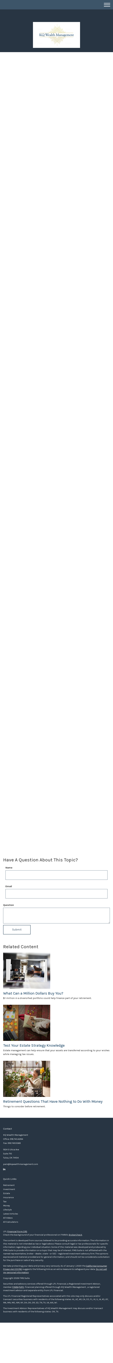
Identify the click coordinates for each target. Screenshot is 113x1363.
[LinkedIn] (4, 1169)
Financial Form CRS (17, 1231)
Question (8, 904)
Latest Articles (10, 1213)
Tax (4, 1201)
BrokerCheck (75, 1234)
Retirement (9, 1185)
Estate (6, 1193)
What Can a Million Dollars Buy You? (33, 993)
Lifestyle (7, 1209)
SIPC (21, 1287)
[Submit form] (17, 929)
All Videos (8, 1218)
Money (6, 1205)
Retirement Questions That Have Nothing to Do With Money (52, 1101)
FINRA (15, 1287)
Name (8, 867)
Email (8, 886)
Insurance (8, 1197)
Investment (9, 1189)
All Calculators (10, 1222)
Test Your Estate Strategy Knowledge (34, 1045)
